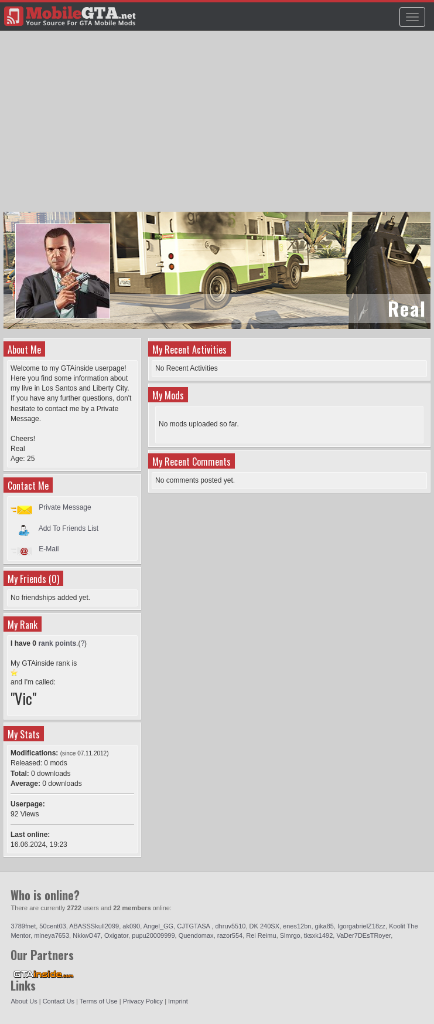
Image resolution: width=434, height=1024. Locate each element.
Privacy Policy (143, 1001)
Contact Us (58, 1001)
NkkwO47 (87, 935)
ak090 (131, 926)
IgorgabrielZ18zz (361, 926)
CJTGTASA (194, 926)
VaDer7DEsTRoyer (363, 935)
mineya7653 (51, 935)
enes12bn (297, 926)
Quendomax (196, 935)
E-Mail (49, 549)
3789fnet (23, 926)
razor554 (229, 935)
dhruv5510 (230, 926)
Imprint (178, 1001)
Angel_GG (158, 926)
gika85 (324, 926)
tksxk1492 (318, 935)
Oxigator (116, 935)
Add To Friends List (69, 528)
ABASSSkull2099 (94, 926)
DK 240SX (264, 926)
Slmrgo (290, 935)
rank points (57, 643)
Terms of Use (99, 1001)
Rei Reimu (261, 935)
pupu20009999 (153, 935)
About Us (24, 1001)
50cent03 (52, 926)
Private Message (65, 507)
